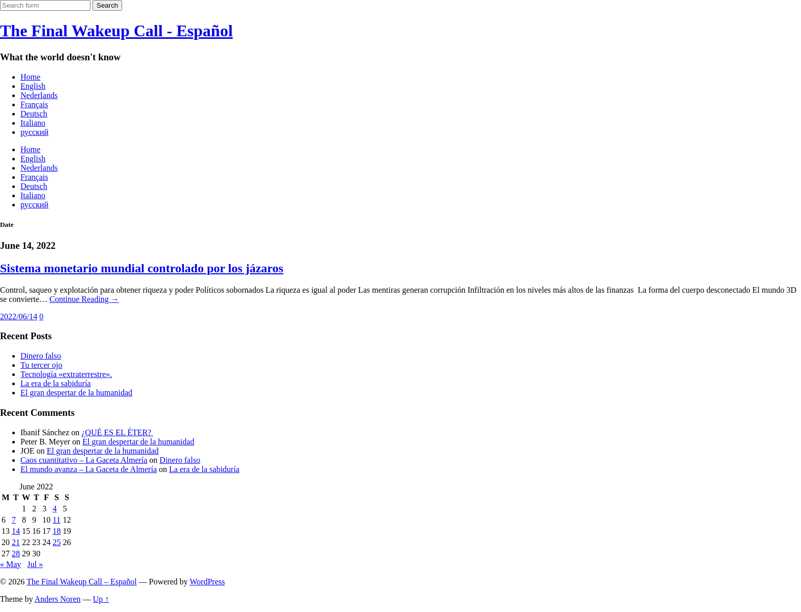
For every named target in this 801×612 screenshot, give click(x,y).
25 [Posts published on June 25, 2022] (57, 542)
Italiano (32, 123)
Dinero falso (40, 355)
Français (34, 104)
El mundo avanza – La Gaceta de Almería (88, 469)
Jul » (35, 564)
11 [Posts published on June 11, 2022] (56, 519)
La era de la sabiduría (55, 383)
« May (10, 564)
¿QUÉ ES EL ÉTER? (118, 432)
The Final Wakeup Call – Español (82, 581)
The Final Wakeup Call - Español (116, 30)
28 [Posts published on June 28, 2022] (16, 553)
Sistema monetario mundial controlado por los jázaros (142, 268)
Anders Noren (58, 599)
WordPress (207, 581)
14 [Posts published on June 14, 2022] (16, 531)
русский (34, 132)
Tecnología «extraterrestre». (66, 374)
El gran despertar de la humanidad (76, 392)
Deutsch (33, 113)
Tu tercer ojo (41, 365)
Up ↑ (101, 599)
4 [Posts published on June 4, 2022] (55, 508)
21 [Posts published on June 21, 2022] (16, 542)
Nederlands (39, 95)
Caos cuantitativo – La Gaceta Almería (83, 460)
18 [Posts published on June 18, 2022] (57, 531)
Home (30, 77)
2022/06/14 (18, 316)
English (32, 86)
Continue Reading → (84, 299)
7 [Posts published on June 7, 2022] (14, 519)
